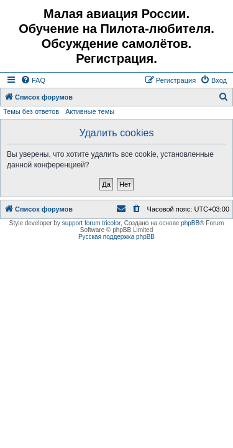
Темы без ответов (31, 111)
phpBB (190, 223)
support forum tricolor (91, 223)
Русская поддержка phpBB (116, 236)
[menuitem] (33, 80)
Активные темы (89, 111)
